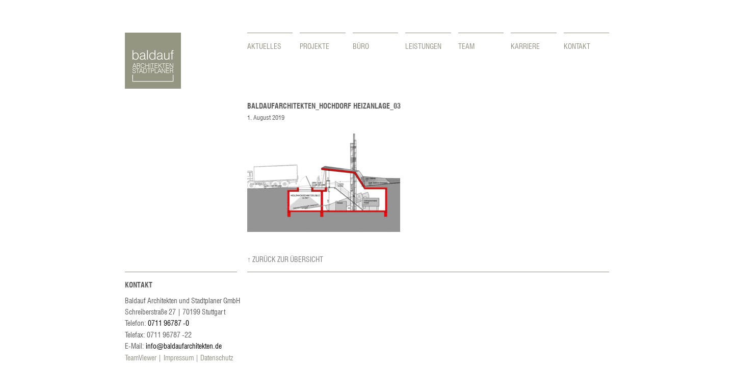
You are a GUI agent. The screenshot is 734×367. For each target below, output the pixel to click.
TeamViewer (140, 357)
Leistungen (423, 45)
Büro (361, 45)
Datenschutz (216, 357)
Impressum (179, 357)
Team (466, 45)
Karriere (525, 45)
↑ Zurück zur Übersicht (285, 259)
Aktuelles (264, 45)
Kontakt (577, 45)
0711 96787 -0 (168, 322)
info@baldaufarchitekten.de (184, 345)
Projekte (314, 45)
